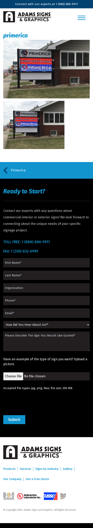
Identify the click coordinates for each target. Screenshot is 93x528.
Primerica (18, 170)
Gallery (67, 469)
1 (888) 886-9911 (67, 4)
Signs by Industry (47, 469)
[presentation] (34, 403)
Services (25, 469)
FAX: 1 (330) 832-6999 (20, 251)
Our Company (12, 479)
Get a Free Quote (37, 479)
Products (9, 469)
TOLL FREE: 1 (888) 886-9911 (26, 242)
